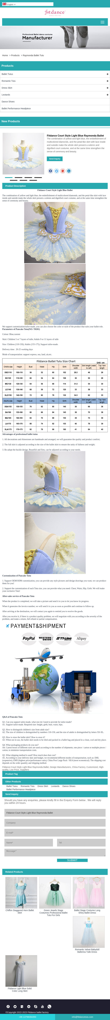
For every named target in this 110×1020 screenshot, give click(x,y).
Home (5, 55)
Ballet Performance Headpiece (16, 108)
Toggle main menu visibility (103, 21)
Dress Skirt (7, 88)
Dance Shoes (8, 101)
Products (15, 55)
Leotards (6, 94)
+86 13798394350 (27, 1017)
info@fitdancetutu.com (82, 1017)
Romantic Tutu (8, 81)
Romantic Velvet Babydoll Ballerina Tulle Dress (87, 950)
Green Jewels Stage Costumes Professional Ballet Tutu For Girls (53, 912)
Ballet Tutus (7, 74)
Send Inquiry (54, 159)
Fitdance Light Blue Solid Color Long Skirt (20, 989)
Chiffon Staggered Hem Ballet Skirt (20, 911)
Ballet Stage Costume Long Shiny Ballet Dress (87, 911)
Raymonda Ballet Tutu (33, 55)
